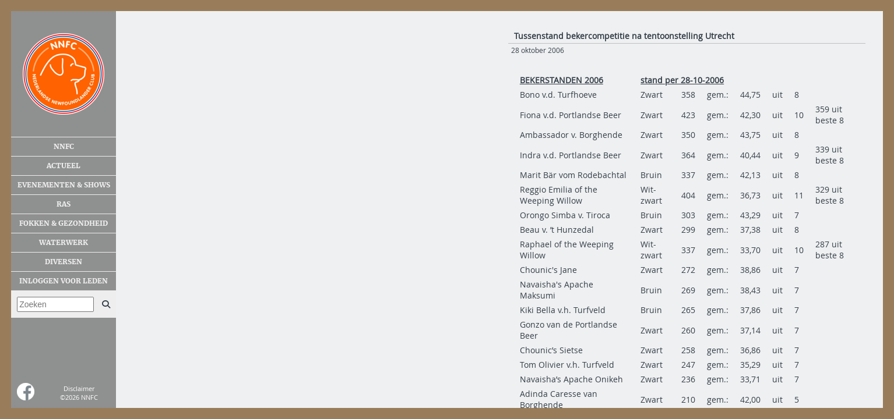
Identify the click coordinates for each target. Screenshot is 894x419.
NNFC (64, 146)
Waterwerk (63, 242)
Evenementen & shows (63, 185)
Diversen (63, 262)
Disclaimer (79, 388)
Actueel (63, 166)
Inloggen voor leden (63, 281)
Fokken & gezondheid (63, 223)
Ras (64, 204)
